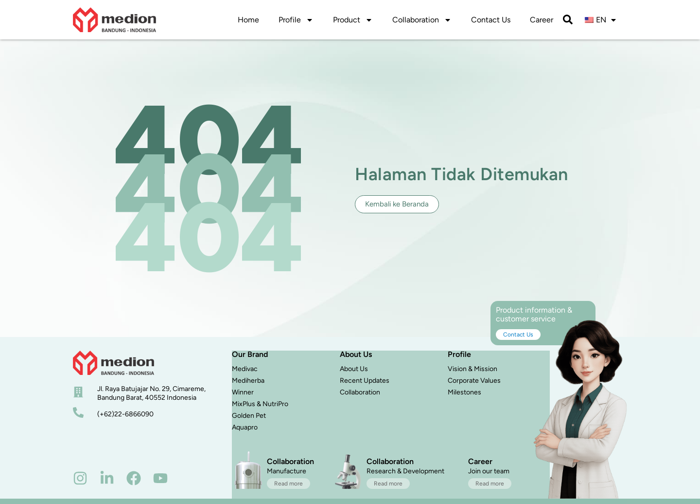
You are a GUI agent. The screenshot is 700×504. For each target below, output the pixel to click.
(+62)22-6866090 (125, 414)
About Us (354, 369)
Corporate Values (474, 380)
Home (248, 19)
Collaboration (360, 392)
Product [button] (353, 20)
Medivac (245, 369)
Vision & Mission (472, 369)
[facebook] (133, 478)
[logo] (114, 19)
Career (541, 19)
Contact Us (490, 19)
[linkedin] (107, 478)
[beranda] (113, 363)
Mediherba (248, 380)
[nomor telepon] (78, 412)
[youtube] (160, 478)
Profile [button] (296, 20)
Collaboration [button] (422, 20)
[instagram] (80, 478)
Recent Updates (364, 380)
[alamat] (78, 392)
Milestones (464, 392)
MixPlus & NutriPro (260, 404)
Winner (243, 392)
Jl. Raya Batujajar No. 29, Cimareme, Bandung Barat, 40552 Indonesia (151, 393)
